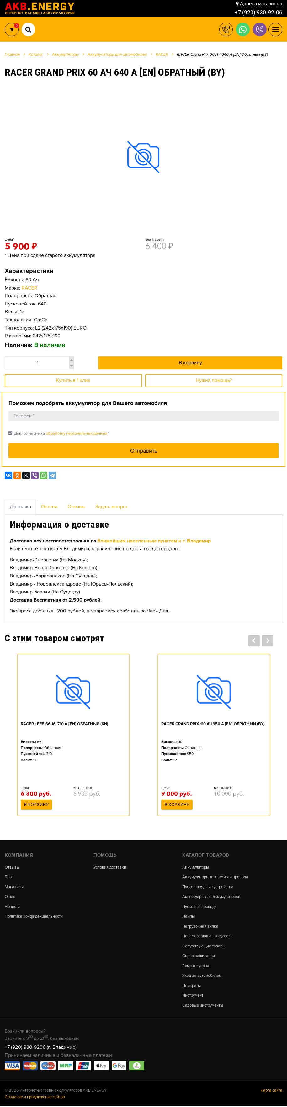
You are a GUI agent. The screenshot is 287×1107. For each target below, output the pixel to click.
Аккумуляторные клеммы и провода (215, 877)
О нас (10, 897)
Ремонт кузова (195, 966)
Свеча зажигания (198, 956)
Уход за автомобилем (202, 976)
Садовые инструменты (202, 1005)
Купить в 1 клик (73, 380)
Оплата (49, 507)
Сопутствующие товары (203, 946)
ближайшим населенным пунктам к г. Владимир (154, 541)
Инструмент (192, 996)
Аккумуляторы (195, 867)
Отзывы (76, 507)
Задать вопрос (111, 507)
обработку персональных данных (76, 433)
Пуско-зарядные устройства (207, 887)
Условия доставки (109, 867)
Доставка (20, 507)
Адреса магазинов (261, 4)
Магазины (14, 887)
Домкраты (191, 986)
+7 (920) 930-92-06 (258, 12)
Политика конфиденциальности (34, 917)
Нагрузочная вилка (200, 926)
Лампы (188, 917)
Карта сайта (271, 1090)
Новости (12, 907)
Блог (9, 877)
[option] (143, 156)
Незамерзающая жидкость (207, 936)
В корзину (190, 363)
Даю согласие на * (58, 433)
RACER (29, 288)
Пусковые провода (199, 907)
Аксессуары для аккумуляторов (211, 897)
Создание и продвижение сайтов (35, 1097)
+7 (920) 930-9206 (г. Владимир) (41, 1048)
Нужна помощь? (214, 380)
